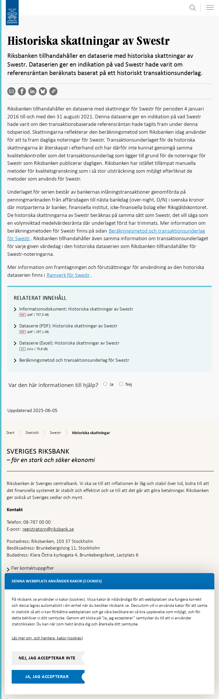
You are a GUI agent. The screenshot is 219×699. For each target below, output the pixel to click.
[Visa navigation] (210, 7)
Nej (128, 384)
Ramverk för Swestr (68, 275)
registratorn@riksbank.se (48, 529)
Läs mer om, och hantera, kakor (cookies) (47, 638)
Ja (111, 384)
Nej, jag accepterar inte (47, 658)
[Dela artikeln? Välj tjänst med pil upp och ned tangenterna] (33, 91)
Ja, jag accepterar (47, 676)
